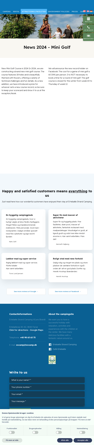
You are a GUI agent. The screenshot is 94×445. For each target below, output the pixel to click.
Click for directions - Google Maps (26, 330)
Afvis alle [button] (65, 440)
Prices (75, 11)
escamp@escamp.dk (26, 345)
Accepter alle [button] (82, 440)
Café (82, 11)
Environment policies (58, 11)
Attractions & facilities (34, 11)
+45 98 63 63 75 (27, 337)
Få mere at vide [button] (12, 440)
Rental (16, 11)
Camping (7, 11)
